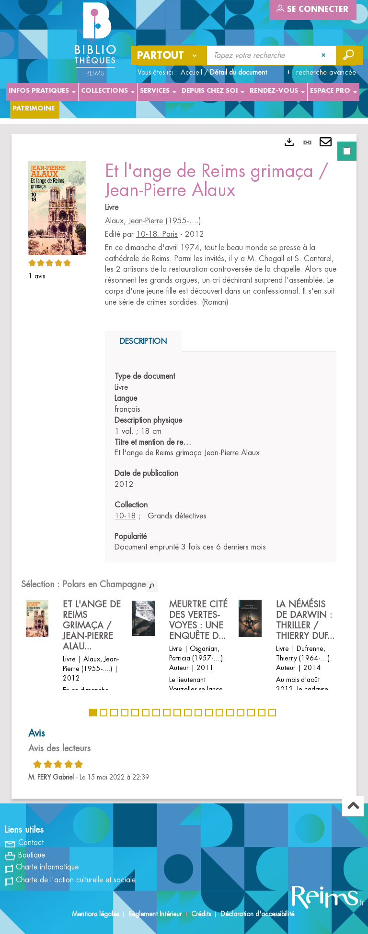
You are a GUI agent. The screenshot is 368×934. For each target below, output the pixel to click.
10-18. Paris (157, 234)
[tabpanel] (184, 466)
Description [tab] (143, 341)
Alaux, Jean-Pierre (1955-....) (153, 221)
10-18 (125, 516)
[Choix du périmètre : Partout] (169, 55)
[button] (57, 206)
